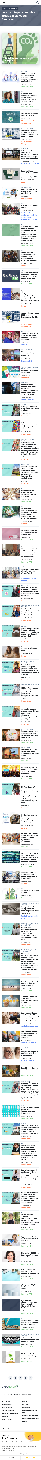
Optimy (24, 306)
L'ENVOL (24, 345)
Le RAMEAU (25, 377)
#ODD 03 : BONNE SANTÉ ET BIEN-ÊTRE (30, 606)
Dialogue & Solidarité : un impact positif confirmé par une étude (30, 909)
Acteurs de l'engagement (10, 1413)
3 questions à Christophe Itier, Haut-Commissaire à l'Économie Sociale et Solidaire (29, 1304)
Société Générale (27, 399)
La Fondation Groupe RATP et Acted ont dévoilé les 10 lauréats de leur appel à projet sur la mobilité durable (29, 154)
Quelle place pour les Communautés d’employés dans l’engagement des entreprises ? (29, 819)
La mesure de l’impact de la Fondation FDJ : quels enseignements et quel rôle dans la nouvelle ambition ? (30, 1017)
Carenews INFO (27, 86)
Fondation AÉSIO (27, 1061)
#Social (23, 1123)
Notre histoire (6, 1401)
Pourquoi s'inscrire (8, 1410)
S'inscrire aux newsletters (30, 1415)
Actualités (5, 1416)
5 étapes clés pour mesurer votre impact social (29, 649)
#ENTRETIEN (25, 1212)
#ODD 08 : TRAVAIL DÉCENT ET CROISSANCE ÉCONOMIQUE (30, 924)
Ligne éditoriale (7, 1407)
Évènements (26, 1407)
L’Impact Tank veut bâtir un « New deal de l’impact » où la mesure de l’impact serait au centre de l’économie (30, 857)
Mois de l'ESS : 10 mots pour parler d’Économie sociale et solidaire (30, 1322)
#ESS (22, 111)
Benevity (24, 828)
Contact (24, 1421)
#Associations (26, 187)
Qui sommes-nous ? (8, 1404)
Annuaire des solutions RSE (29, 1411)
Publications (26, 1404)
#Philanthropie (26, 349)
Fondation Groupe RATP (30, 164)
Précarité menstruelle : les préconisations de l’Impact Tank (29, 532)
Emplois (24, 1401)
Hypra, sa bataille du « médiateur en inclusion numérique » (29, 1239)
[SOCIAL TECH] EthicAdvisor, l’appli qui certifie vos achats (30, 1339)
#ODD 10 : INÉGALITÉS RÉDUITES (28, 440)
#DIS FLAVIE (25, 1351)
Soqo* (23, 182)
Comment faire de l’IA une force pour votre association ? (29, 191)
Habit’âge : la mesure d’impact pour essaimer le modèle (30, 408)
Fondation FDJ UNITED (29, 1026)
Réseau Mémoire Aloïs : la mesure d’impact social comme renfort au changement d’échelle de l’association (30, 632)
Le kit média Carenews (9, 1429)
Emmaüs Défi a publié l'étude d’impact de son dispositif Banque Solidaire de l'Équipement (30, 837)
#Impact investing (27, 464)
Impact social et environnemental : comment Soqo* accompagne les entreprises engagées (29, 256)
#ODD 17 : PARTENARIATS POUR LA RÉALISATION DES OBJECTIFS (29, 367)
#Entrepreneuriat (27, 128)
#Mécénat (24, 71)
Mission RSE (5, 1426)
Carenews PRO (26, 284)
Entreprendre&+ (27, 361)
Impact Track (26, 416)
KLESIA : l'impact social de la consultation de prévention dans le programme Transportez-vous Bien (29, 692)
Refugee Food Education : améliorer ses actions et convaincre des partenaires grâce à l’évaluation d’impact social (29, 933)
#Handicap (25, 585)
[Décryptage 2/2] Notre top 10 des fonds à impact (30, 1287)
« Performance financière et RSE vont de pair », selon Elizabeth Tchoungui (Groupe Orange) (29, 97)
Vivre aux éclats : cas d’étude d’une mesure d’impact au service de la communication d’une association (30, 591)
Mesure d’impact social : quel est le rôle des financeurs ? (30, 354)
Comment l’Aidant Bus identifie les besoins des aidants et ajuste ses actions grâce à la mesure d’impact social (30, 1129)
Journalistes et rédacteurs (30, 1418)
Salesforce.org (26, 198)
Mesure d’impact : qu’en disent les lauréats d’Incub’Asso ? (30, 571)
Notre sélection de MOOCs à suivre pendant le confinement (30, 1271)
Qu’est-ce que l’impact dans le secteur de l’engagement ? (29, 983)
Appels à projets (7, 1419)
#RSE (22, 91)
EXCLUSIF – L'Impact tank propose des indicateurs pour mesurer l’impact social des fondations (29, 77)
